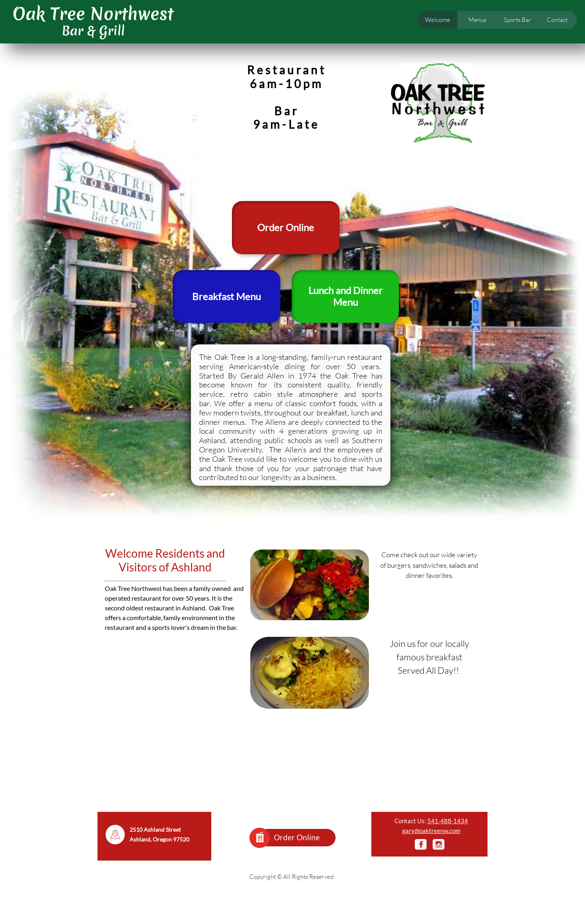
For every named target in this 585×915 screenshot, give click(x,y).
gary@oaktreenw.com (431, 830)
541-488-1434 (447, 820)
